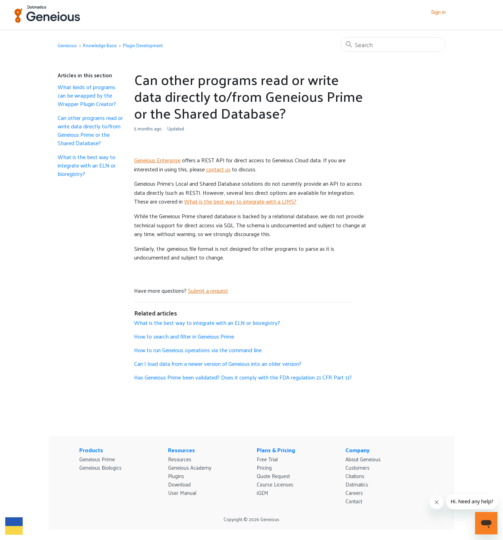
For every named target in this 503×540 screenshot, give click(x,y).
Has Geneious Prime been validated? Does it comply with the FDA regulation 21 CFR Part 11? (243, 377)
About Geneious (363, 459)
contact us (218, 169)
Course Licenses (275, 484)
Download (179, 484)
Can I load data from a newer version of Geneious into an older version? (217, 363)
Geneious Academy (189, 467)
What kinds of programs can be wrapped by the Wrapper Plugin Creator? (87, 95)
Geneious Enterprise (157, 160)
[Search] (393, 44)
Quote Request (273, 476)
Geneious (67, 45)
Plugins (176, 476)
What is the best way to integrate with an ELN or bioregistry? (87, 165)
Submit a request (208, 290)
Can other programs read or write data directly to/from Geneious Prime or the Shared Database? (90, 130)
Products (91, 450)
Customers (357, 467)
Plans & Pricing (276, 450)
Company (357, 450)
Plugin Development (143, 45)
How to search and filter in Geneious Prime (184, 336)
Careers (354, 492)
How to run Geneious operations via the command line (198, 350)
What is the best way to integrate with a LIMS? (240, 201)
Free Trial (267, 459)
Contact (353, 501)
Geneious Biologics (100, 467)
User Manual (182, 492)
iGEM (262, 492)
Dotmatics (356, 484)
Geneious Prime (97, 459)
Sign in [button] (438, 12)
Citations (354, 476)
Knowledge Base (100, 45)
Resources (181, 450)
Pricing (264, 467)
